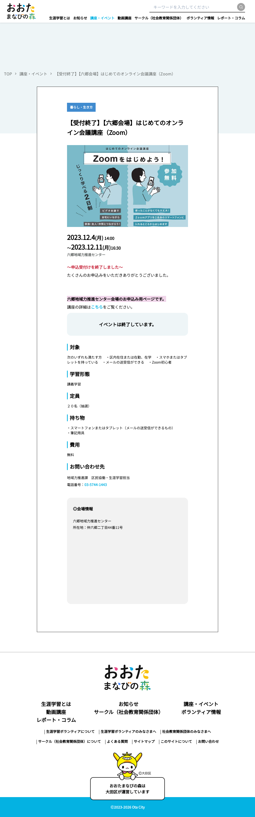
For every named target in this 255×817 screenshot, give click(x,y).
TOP (8, 74)
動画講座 (124, 17)
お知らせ (80, 17)
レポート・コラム (231, 17)
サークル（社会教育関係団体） (158, 17)
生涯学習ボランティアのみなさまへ (128, 731)
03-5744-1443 (95, 484)
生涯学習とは (59, 17)
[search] (241, 7)
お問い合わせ (208, 741)
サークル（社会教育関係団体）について (69, 741)
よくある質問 (117, 741)
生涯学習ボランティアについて (70, 731)
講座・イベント (102, 17)
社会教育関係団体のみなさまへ (186, 731)
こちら (97, 307)
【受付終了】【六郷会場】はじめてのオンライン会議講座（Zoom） (116, 74)
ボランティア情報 (200, 17)
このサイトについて (176, 741)
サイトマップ (144, 741)
